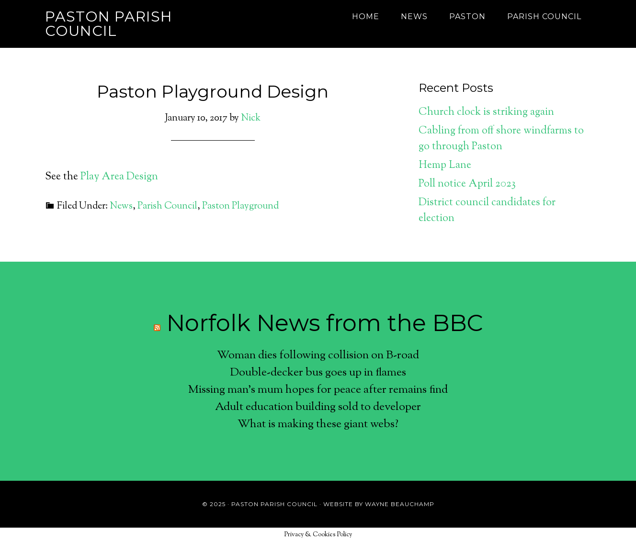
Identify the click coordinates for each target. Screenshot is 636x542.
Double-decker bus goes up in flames (318, 373)
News (121, 206)
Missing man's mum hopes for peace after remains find (318, 390)
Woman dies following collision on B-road (318, 355)
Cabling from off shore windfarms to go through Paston (501, 139)
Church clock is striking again (486, 112)
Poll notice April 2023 (467, 184)
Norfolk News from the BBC (325, 323)
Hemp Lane (445, 165)
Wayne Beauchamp (399, 504)
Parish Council (167, 206)
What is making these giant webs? (318, 424)
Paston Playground (240, 206)
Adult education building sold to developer (318, 407)
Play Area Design (119, 177)
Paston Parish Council (108, 24)
